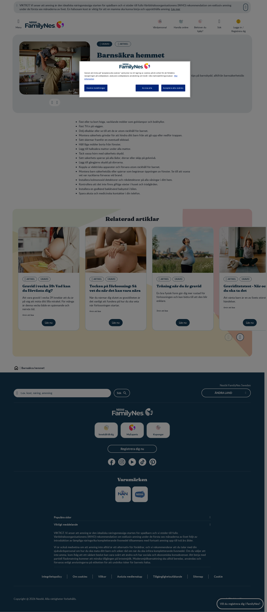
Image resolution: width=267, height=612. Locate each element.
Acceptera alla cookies (173, 88)
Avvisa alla (147, 88)
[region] (134, 79)
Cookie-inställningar (96, 88)
